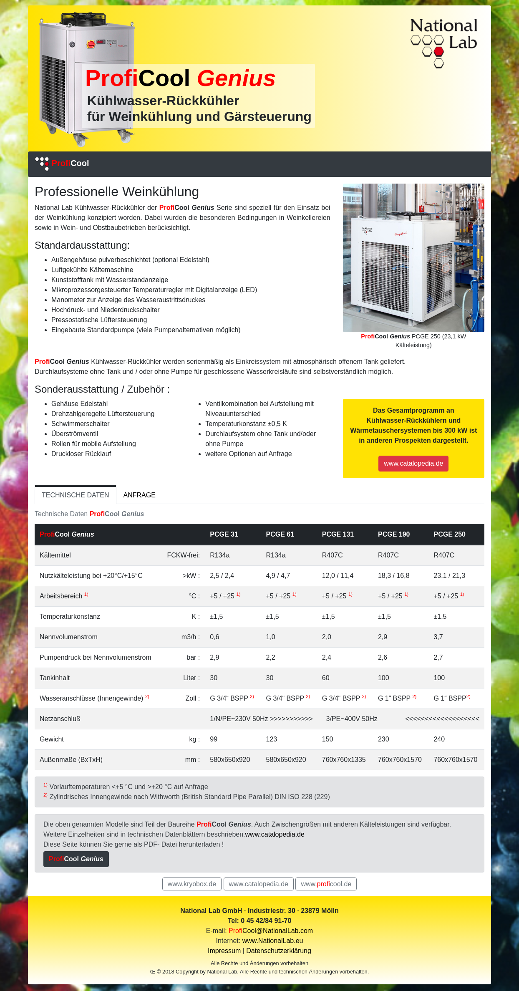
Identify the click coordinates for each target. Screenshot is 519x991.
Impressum (224, 950)
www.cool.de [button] (326, 884)
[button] (76, 859)
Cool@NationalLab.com (271, 930)
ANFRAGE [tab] (139, 495)
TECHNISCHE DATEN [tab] (75, 495)
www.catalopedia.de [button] (413, 463)
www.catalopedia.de (275, 834)
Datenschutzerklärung (278, 950)
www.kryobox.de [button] (192, 884)
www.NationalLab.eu (272, 940)
